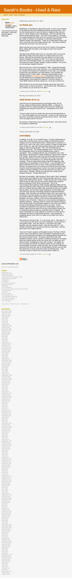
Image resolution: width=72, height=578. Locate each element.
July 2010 (5, 390)
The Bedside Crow (7, 295)
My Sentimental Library (9, 283)
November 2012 (6, 426)
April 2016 (5, 487)
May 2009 (5, 369)
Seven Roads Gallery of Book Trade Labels (15, 289)
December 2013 (6, 445)
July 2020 (5, 553)
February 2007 (6, 333)
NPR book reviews (7, 284)
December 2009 (6, 379)
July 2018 (5, 523)
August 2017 (5, 508)
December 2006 (6, 330)
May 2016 (5, 489)
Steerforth (5, 292)
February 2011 (6, 400)
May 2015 (5, 471)
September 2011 (7, 411)
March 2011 (5, 402)
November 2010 (6, 396)
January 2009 (6, 363)
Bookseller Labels (7, 274)
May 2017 (5, 505)
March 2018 (5, 517)
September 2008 (7, 360)
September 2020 (7, 554)
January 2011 (6, 399)
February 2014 (6, 448)
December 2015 (6, 481)
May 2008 (5, 354)
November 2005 (6, 311)
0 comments (45, 127)
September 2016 (7, 495)
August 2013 (5, 439)
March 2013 (5, 432)
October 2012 (6, 424)
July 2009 (5, 372)
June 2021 (5, 566)
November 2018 (6, 526)
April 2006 (5, 318)
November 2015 (6, 480)
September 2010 (7, 393)
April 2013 (5, 433)
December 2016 (6, 499)
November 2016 (6, 498)
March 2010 (5, 384)
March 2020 (5, 547)
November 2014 (6, 462)
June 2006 (5, 321)
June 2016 (5, 490)
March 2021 (5, 562)
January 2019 (6, 529)
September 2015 (7, 477)
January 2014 (6, 447)
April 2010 (5, 385)
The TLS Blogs (6, 301)
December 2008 (6, 362)
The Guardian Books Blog (9, 296)
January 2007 (6, 332)
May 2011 (5, 405)
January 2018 (6, 514)
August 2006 (5, 324)
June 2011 (5, 406)
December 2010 (6, 397)
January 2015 (6, 465)
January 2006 (6, 314)
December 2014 (6, 463)
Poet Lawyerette (7, 287)
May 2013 (5, 435)
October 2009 (6, 376)
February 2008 (6, 351)
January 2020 (6, 544)
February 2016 (6, 484)
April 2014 (5, 451)
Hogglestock (5, 280)
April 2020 (5, 548)
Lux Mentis (5, 281)
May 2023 (5, 569)
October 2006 (6, 327)
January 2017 (6, 501)
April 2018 (5, 519)
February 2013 (6, 430)
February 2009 (6, 365)
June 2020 (5, 551)
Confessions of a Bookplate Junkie (12, 277)
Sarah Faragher (9, 23)
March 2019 (5, 532)
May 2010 (5, 387)
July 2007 (5, 341)
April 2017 (5, 504)
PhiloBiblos (5, 286)
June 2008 (5, 356)
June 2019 (5, 535)
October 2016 (6, 496)
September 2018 (7, 525)
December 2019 (6, 543)
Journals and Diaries (39, 76)
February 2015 (6, 466)
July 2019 (5, 537)
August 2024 (5, 572)
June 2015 (5, 472)
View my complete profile (10, 267)
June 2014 (5, 454)
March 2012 (5, 417)
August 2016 (5, 493)
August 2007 (5, 342)
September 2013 (7, 441)
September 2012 (7, 423)
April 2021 (5, 563)
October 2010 (6, 394)
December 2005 (6, 312)
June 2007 (5, 339)
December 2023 (6, 571)
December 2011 (6, 415)
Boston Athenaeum (7, 275)
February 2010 (6, 382)
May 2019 (5, 534)
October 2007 (6, 345)
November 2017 (6, 511)
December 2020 (6, 557)
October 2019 (6, 540)
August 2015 (5, 475)
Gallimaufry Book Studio (9, 278)
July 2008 (5, 357)
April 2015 (5, 469)
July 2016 (5, 492)
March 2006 (5, 317)
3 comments (44, 91)
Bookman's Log (6, 272)
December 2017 (6, 513)
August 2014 (5, 457)
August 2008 (5, 359)
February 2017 (6, 502)
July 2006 (5, 323)
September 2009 (7, 375)
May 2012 (5, 420)
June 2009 (5, 370)
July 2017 (5, 507)
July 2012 (5, 421)
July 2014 (5, 456)
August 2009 (5, 373)
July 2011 (5, 408)
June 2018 (5, 522)
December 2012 (6, 427)
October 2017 (6, 510)
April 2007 (5, 336)
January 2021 (6, 559)
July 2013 (5, 438)
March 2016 (5, 486)
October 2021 (6, 568)
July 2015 (5, 474)
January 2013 (6, 429)
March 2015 (5, 468)
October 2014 (6, 460)
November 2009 (6, 378)
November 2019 (6, 541)
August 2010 (5, 391)
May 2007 (5, 338)
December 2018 (6, 528)
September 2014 (7, 459)
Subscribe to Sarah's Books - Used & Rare (15, 304)
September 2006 (7, 326)
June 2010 (5, 388)
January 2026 (6, 574)
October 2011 (6, 412)
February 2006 (6, 315)
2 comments (44, 254)
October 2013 (6, 442)
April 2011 (5, 403)
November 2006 (6, 329)
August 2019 (5, 538)
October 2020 (6, 556)
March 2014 (5, 450)
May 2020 (5, 550)
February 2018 (6, 516)
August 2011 (5, 409)
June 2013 (5, 436)
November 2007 (6, 347)
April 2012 (5, 418)
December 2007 (6, 348)
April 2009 (5, 368)
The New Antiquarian (8, 299)
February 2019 (6, 531)
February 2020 (6, 545)
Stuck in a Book (6, 293)
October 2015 (6, 478)
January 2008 (6, 350)
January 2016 (6, 483)
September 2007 (7, 344)
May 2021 (5, 565)
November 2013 (6, 444)
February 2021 (6, 560)
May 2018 (5, 520)
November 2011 (6, 414)
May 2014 (5, 453)
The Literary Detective (8, 298)
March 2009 (5, 366)
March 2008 (5, 353)
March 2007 (5, 335)
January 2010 (6, 381)
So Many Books (6, 290)
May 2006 (5, 320)
